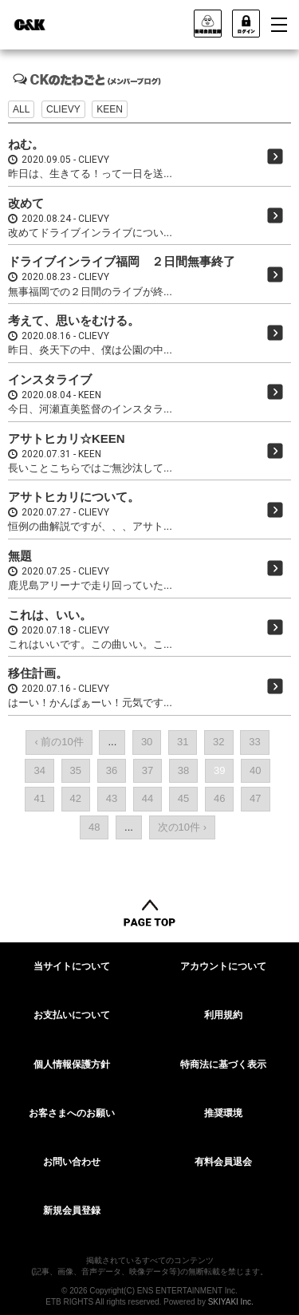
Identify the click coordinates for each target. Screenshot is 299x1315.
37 (147, 770)
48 (94, 827)
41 (39, 798)
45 (183, 798)
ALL (21, 109)
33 (254, 742)
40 (255, 770)
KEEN (109, 109)
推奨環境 (223, 1113)
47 (255, 798)
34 (39, 770)
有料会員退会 (223, 1161)
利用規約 (223, 1015)
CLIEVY (63, 109)
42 (75, 798)
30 (146, 742)
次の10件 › (182, 827)
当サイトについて (71, 966)
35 (75, 770)
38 (183, 770)
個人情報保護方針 (71, 1064)
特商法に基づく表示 (223, 1064)
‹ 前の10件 (58, 742)
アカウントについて (223, 966)
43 (111, 798)
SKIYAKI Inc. (231, 1301)
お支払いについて (71, 1015)
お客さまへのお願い (72, 1113)
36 (111, 770)
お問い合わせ (71, 1161)
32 (218, 742)
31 (182, 742)
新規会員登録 (71, 1210)
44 (147, 798)
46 (219, 798)
